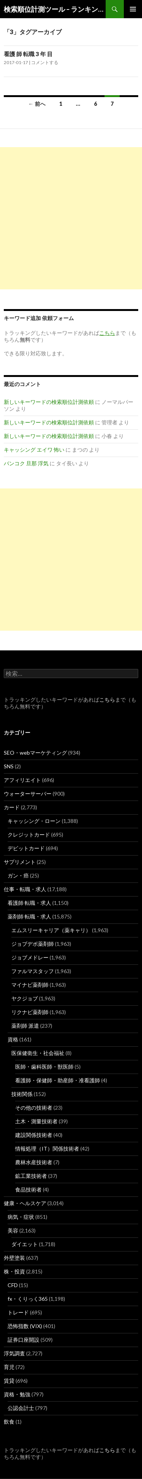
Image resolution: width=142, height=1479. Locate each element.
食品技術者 (28, 1189)
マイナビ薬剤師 (29, 984)
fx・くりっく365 (28, 1298)
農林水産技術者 (33, 1162)
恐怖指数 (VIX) (25, 1326)
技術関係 (22, 1094)
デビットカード (26, 848)
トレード (18, 1312)
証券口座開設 (23, 1339)
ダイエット (24, 1244)
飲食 (9, 1421)
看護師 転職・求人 (29, 903)
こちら (107, 699)
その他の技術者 (33, 1107)
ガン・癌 (18, 875)
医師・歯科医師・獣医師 (44, 1066)
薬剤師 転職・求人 (29, 916)
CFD (13, 1285)
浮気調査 (14, 1353)
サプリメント (20, 862)
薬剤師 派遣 (25, 1025)
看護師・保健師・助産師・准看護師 (57, 1080)
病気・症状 (21, 1217)
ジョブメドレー (29, 957)
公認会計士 (21, 1408)
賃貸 (9, 1380)
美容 (13, 1230)
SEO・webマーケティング (35, 752)
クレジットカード (29, 834)
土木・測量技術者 (36, 1121)
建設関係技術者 (33, 1135)
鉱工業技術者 (31, 1176)
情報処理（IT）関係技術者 (47, 1148)
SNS (9, 766)
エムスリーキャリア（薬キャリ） (51, 930)
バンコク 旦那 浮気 (26, 463)
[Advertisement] (71, 218)
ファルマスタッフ (32, 971)
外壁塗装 (14, 1257)
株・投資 (14, 1271)
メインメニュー (133, 9)
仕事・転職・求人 (25, 889)
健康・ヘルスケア (25, 1203)
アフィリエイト (22, 780)
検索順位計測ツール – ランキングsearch (55, 9)
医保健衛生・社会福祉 (37, 1053)
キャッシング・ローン (34, 821)
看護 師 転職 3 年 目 (28, 53)
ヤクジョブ (24, 998)
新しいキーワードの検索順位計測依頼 (49, 402)
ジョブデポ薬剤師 (32, 943)
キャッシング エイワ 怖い (34, 449)
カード (12, 807)
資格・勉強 (17, 1394)
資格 (13, 1039)
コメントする (44, 62)
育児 (9, 1367)
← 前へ (36, 103)
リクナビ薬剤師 (29, 1012)
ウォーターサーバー (27, 793)
